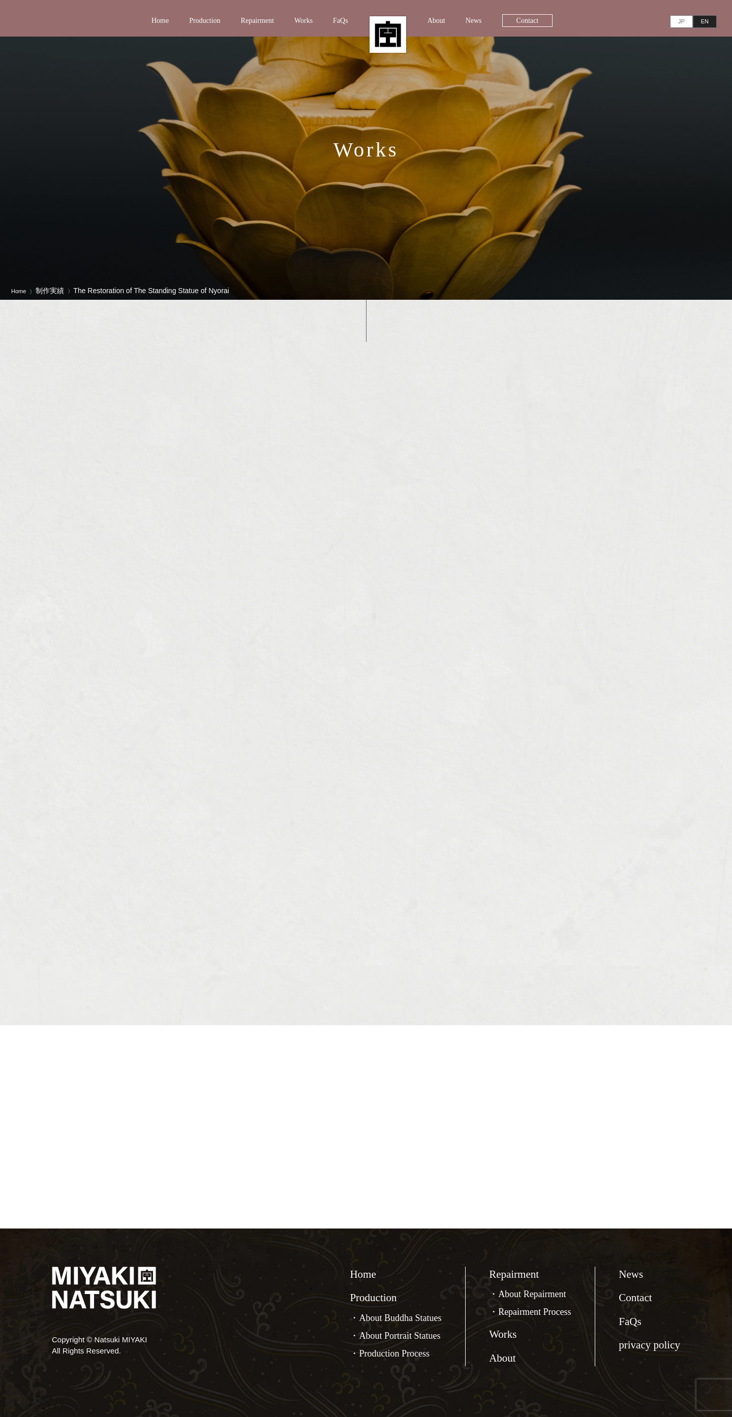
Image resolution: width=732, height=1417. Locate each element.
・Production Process (390, 1353)
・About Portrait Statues (395, 1336)
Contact (527, 20)
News (474, 20)
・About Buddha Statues (395, 1318)
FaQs (340, 20)
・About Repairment (527, 1294)
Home (160, 20)
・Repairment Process (530, 1312)
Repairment (257, 20)
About (436, 20)
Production (204, 20)
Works (303, 20)
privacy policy (649, 1345)
